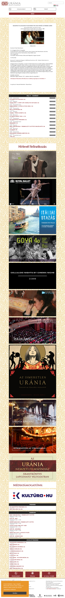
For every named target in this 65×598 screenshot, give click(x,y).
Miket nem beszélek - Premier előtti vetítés (22, 515)
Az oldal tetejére (49, 576)
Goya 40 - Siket (14, 518)
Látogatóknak (46, 16)
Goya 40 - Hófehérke (15, 529)
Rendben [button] (15, 593)
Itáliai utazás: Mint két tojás (18, 525)
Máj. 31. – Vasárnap (32, 96)
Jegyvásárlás (52, 97)
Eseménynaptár (15, 19)
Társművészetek (22, 16)
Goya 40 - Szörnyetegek (16, 536)
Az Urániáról (34, 16)
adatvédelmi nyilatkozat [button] (10, 589)
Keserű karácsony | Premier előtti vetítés (22, 522)
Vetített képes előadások (37, 19)
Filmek (12, 16)
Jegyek (25, 19)
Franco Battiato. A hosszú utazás (19, 532)
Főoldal (32, 576)
